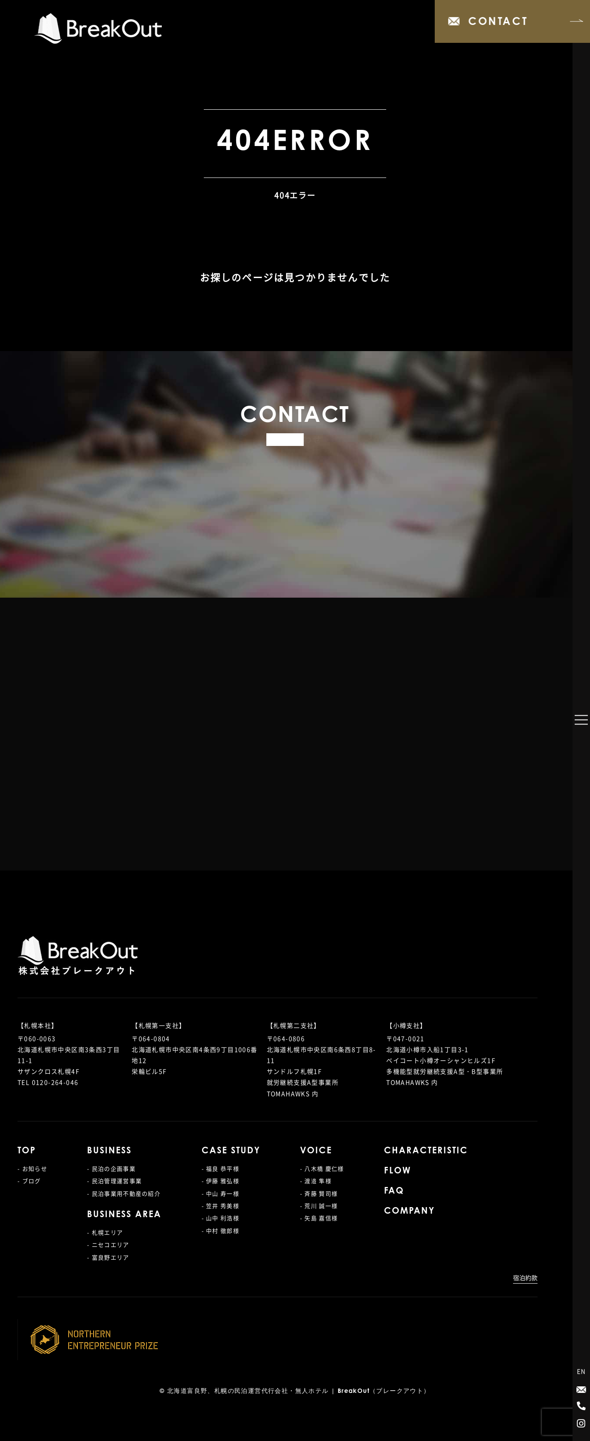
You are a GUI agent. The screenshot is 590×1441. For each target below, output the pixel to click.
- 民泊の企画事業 (111, 1168)
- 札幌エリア (105, 1232)
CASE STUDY (231, 1151)
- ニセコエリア (108, 1244)
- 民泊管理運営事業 (114, 1180)
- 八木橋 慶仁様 (322, 1168)
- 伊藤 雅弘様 (220, 1180)
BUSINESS (109, 1151)
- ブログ (29, 1180)
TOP (26, 1151)
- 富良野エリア (108, 1257)
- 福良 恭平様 (220, 1168)
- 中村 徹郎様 (220, 1230)
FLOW (397, 1171)
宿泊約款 (525, 1277)
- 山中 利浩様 (220, 1218)
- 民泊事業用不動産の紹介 (124, 1193)
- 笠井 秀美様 (220, 1205)
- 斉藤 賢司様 (319, 1193)
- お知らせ (32, 1168)
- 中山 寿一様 (220, 1193)
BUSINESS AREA (124, 1215)
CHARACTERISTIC (426, 1151)
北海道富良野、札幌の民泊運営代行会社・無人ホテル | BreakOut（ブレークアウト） (298, 1392)
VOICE (316, 1151)
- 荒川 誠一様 (319, 1205)
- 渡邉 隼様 (316, 1180)
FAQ (394, 1191)
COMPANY (409, 1211)
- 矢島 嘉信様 (319, 1218)
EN (581, 1371)
